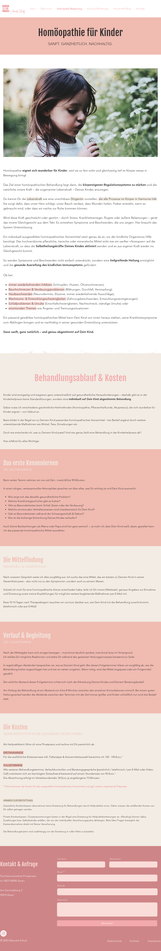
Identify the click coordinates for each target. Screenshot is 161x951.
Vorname (61, 859)
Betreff (61, 886)
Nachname (115, 859)
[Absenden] (107, 923)
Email (60, 872)
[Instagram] (3, 933)
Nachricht (62, 900)
